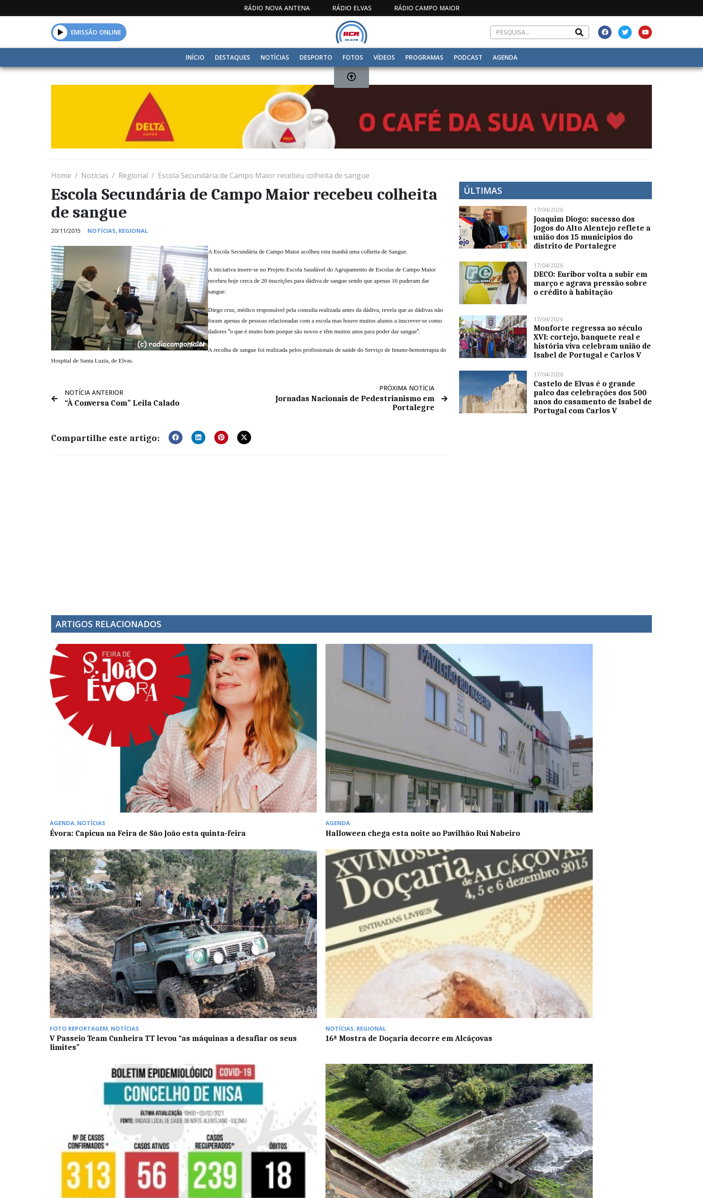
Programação (423, 1103)
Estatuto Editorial (348, 1103)
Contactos (484, 1103)
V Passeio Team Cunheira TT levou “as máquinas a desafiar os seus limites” (427, 758)
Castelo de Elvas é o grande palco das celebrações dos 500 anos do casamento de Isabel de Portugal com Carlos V (593, 397)
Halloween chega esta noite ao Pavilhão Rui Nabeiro (261, 758)
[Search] (579, 32)
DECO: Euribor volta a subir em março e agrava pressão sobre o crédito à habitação (590, 283)
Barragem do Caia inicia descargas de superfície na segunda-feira (274, 892)
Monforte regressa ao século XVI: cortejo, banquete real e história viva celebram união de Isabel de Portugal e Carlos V (592, 341)
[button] (175, 437)
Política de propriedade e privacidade (587, 1103)
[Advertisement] (249, 529)
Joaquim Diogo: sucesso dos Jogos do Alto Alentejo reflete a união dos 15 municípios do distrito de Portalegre (592, 232)
